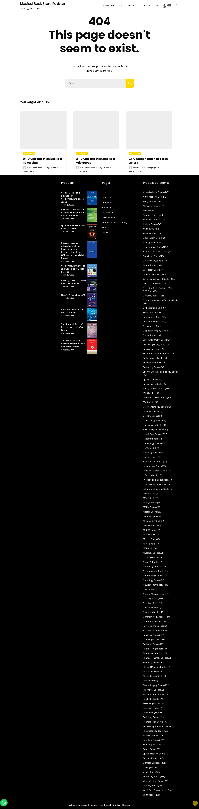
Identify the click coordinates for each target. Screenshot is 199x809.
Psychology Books (151, 703)
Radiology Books (151, 717)
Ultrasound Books (151, 762)
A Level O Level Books (153, 192)
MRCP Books (149, 534)
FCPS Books (148, 393)
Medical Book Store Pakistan (43, 3)
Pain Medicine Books (153, 626)
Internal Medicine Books (154, 484)
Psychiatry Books (151, 699)
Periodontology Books (153, 321)
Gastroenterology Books (155, 406)
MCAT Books (149, 498)
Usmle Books (149, 772)
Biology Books (150, 242)
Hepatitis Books (150, 438)
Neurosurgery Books (153, 584)
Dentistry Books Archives (155, 288)
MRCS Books (149, 543)
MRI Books (148, 548)
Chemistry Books (151, 274)
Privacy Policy (108, 217)
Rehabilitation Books (153, 721)
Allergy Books (149, 201)
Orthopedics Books (152, 621)
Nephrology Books (152, 566)
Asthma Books (150, 224)
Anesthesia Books (151, 219)
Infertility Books (150, 475)
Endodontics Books (152, 362)
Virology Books (150, 785)
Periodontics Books (152, 317)
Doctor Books (149, 335)
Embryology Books (152, 349)
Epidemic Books (150, 379)
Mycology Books (151, 552)
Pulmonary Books (151, 708)
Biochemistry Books (152, 237)
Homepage (108, 5)
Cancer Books (149, 265)
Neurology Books (151, 580)
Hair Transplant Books (154, 429)
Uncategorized (29, 153)
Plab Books (148, 680)
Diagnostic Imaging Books (155, 330)
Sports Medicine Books (154, 753)
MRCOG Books (150, 530)
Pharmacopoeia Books (154, 653)
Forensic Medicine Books (155, 397)
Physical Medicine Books (154, 667)
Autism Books (149, 233)
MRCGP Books (150, 525)
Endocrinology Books (153, 358)
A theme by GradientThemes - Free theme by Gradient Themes (99, 805)
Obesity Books (150, 607)
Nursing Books (150, 598)
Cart (120, 5)
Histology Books (151, 452)
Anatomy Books (150, 215)
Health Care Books (152, 434)
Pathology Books (151, 639)
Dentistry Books (151, 295)
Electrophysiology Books (155, 344)
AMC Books (148, 210)
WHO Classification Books (155, 790)
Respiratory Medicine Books (156, 726)
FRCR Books (148, 402)
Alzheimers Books (151, 206)
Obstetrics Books (151, 612)
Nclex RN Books (150, 562)
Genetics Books (150, 411)
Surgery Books (150, 758)
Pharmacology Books (153, 648)
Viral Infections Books (153, 781)
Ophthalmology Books (153, 616)
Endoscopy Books (151, 367)
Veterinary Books (151, 776)
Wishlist (106, 232)
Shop (157, 5)
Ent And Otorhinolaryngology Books (160, 371)
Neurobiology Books (153, 575)
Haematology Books (152, 425)
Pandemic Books (151, 635)
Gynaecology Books (152, 420)
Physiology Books (151, 671)
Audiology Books (151, 228)
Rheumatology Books (153, 730)
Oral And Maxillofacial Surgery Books (160, 300)
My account (145, 5)
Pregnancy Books (151, 689)
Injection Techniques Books (156, 479)
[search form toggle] (176, 5)
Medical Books (150, 511)
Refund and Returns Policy (114, 222)
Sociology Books (151, 740)
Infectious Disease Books (155, 470)
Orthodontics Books (152, 307)
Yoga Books (148, 794)
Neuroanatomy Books (153, 571)
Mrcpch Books (150, 539)
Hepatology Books (152, 443)
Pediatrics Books (151, 644)
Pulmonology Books (152, 712)
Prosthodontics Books (153, 694)
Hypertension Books (153, 461)
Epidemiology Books (152, 384)
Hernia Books (149, 447)
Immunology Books (152, 466)
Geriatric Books (150, 416)
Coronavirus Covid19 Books (156, 279)
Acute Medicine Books (153, 196)
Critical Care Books (152, 283)
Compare (106, 202)
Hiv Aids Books (150, 457)
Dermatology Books (152, 326)
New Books (148, 589)
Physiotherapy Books (153, 676)
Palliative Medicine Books (155, 630)
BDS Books (148, 291)
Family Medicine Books (154, 388)
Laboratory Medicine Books (156, 489)
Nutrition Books (151, 603)
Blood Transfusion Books (155, 251)
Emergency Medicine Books (156, 353)
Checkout (131, 5)
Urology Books (150, 767)
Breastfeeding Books (153, 260)
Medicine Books (150, 516)
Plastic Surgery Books (153, 685)
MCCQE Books (150, 502)
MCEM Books (149, 507)
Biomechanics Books (153, 247)
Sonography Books (152, 744)
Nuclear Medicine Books (154, 594)
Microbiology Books (152, 521)
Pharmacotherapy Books (155, 657)
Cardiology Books (151, 269)
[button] (4, 802)
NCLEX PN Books (151, 557)
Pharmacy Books (151, 662)
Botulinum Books (151, 256)
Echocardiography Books (155, 339)
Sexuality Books (150, 735)
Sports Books (149, 749)
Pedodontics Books (152, 312)
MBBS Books (149, 493)
